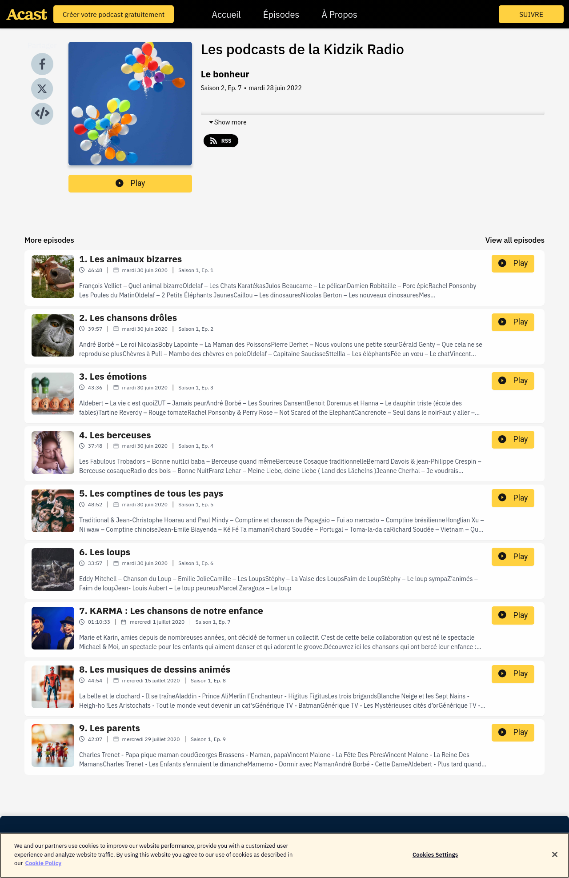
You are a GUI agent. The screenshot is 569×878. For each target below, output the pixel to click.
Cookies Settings (435, 859)
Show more (227, 122)
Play (130, 183)
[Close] (555, 860)
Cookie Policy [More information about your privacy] (43, 868)
